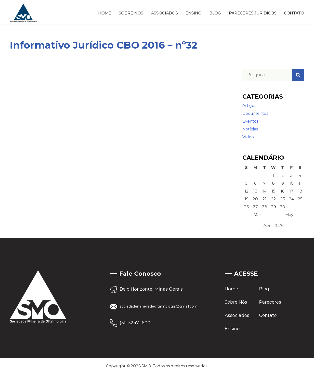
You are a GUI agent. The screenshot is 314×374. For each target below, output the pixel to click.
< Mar (255, 214)
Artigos (249, 105)
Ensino (193, 13)
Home (104, 13)
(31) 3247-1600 (135, 322)
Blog (215, 13)
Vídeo (248, 137)
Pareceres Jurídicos (252, 13)
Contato (294, 13)
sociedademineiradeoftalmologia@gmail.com (158, 306)
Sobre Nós (131, 13)
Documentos (255, 113)
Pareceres (270, 302)
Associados (164, 13)
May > (291, 214)
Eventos (250, 121)
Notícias (250, 129)
